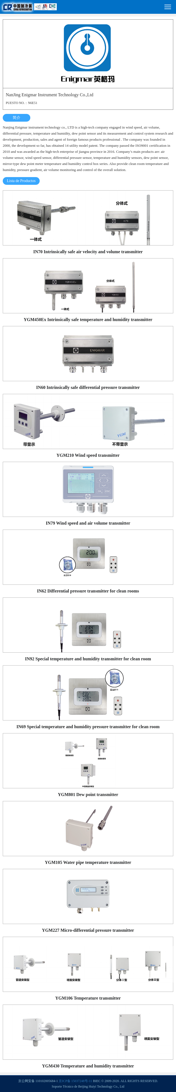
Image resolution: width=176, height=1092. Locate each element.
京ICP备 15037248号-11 (75, 1081)
